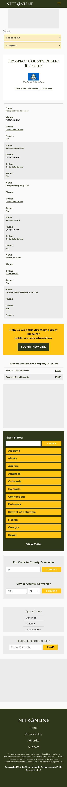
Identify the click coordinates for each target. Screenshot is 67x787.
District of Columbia (22, 512)
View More (33, 544)
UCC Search (46, 89)
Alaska (12, 458)
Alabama (14, 450)
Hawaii (12, 535)
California (14, 481)
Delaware (14, 504)
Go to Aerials (12, 274)
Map (8, 308)
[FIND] (58, 371)
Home (33, 727)
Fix (7, 139)
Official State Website (26, 89)
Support (30, 623)
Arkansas (14, 473)
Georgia (13, 527)
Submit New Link (33, 346)
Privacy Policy (33, 629)
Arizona (13, 466)
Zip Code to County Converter (33, 562)
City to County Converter (33, 583)
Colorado (14, 489)
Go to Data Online (14, 129)
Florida (13, 519)
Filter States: (14, 437)
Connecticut (16, 496)
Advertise (31, 617)
